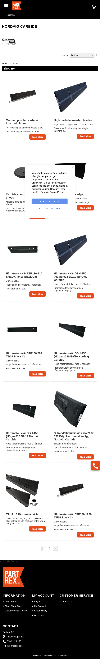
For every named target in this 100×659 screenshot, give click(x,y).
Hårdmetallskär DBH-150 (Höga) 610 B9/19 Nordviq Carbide (22, 436)
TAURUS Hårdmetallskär (22, 514)
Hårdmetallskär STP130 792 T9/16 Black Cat (24, 355)
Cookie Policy (56, 192)
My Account (40, 606)
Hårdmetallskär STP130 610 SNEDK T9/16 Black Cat (24, 275)
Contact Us (67, 601)
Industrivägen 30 (15, 637)
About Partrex (11, 601)
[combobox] (50, 14)
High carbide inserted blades (73, 120)
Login (37, 601)
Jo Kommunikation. (61, 656)
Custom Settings (49, 208)
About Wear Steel (13, 606)
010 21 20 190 (14, 641)
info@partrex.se (15, 646)
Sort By (65, 55)
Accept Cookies (49, 201)
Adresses (38, 615)
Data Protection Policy (16, 611)
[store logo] (16, 5)
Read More (37, 136)
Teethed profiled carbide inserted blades (22, 122)
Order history (40, 611)
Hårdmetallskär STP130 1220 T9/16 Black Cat (73, 516)
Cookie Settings (11, 561)
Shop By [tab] (9, 68)
